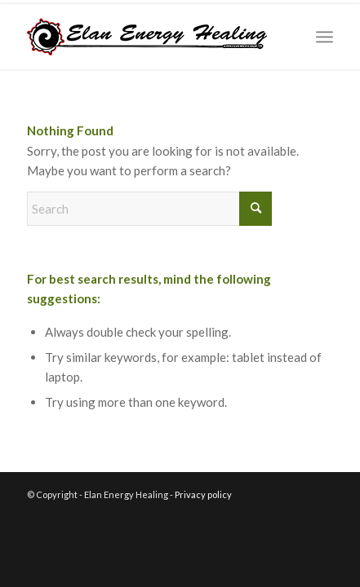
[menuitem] (324, 36)
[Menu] (324, 36)
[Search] (149, 209)
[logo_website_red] (149, 36)
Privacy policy (203, 494)
